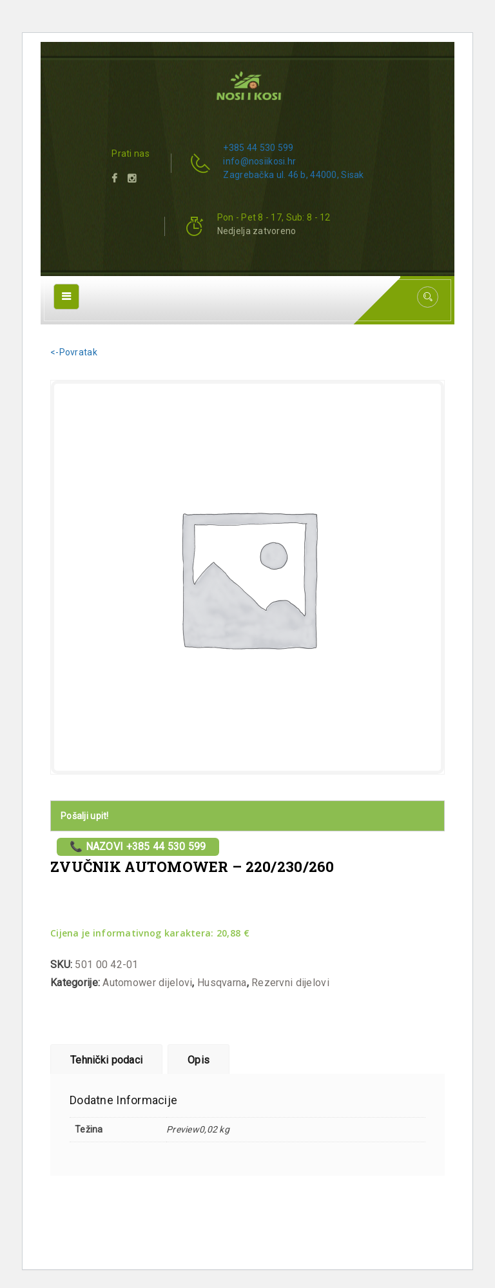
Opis (198, 1060)
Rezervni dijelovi (290, 982)
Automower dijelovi (147, 982)
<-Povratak (73, 352)
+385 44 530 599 (258, 148)
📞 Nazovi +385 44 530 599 (138, 846)
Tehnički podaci (106, 1060)
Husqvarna (222, 982)
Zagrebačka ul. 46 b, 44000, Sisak (293, 175)
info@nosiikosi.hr (259, 161)
